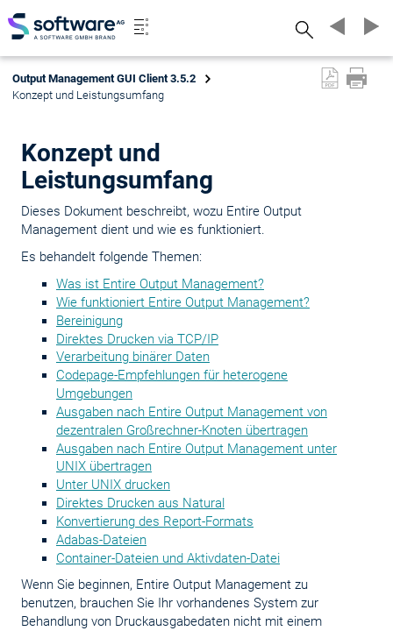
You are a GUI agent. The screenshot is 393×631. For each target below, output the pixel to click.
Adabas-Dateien (101, 540)
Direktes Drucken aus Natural (140, 503)
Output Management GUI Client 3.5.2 (104, 78)
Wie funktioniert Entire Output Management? (183, 302)
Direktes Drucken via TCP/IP (137, 339)
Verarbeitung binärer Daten (133, 357)
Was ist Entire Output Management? (160, 284)
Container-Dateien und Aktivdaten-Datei (168, 558)
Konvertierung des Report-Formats (155, 521)
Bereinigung (89, 321)
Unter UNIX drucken (113, 485)
